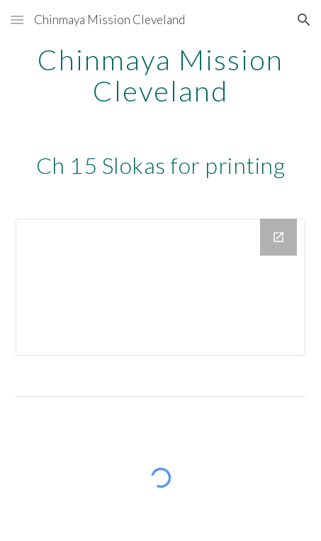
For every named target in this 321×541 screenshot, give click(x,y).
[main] (161, 75)
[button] (17, 19)
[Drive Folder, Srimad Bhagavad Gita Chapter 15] (161, 287)
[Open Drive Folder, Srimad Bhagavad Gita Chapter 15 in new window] (278, 237)
